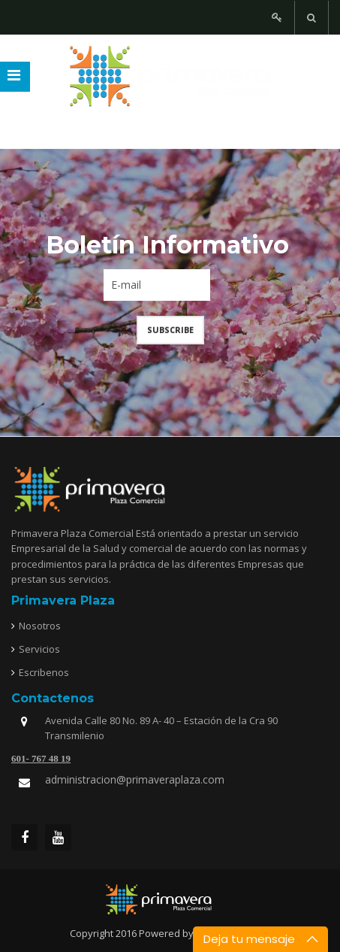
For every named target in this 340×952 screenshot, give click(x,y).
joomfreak (170, 899)
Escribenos (44, 672)
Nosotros (40, 625)
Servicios (39, 649)
